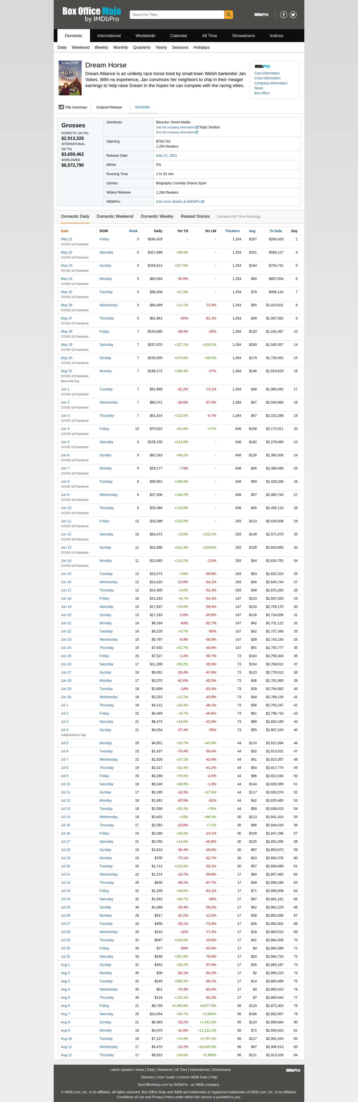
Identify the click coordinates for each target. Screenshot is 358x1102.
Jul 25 (65, 907)
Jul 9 (64, 776)
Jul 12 (65, 800)
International (109, 35)
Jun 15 (66, 574)
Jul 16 (65, 833)
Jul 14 (65, 817)
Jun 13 (66, 547)
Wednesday (108, 305)
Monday (105, 279)
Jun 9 (65, 495)
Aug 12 (66, 1055)
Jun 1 (65, 389)
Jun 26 (66, 664)
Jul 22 (65, 883)
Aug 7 (65, 1014)
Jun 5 (65, 442)
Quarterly (141, 47)
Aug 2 (65, 973)
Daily (62, 47)
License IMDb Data (192, 1077)
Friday (104, 239)
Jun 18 (66, 598)
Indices (276, 35)
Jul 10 (65, 784)
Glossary (147, 1077)
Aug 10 (66, 1039)
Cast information (267, 73)
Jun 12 (66, 534)
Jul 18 (65, 850)
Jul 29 (65, 940)
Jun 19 (66, 607)
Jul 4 (64, 730)
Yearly (161, 47)
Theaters (232, 231)
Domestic (74, 35)
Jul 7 (64, 759)
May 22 (66, 252)
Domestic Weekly (157, 216)
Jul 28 (65, 932)
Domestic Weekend (115, 216)
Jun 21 (66, 623)
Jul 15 (65, 825)
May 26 (66, 305)
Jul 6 (64, 751)
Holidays (201, 47)
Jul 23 (65, 891)
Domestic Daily (75, 216)
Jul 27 (65, 924)
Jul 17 (65, 841)
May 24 (66, 279)
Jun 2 (65, 402)
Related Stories (195, 216)
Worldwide (145, 35)
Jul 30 (65, 948)
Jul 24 (65, 899)
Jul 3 (64, 722)
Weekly (101, 47)
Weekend (81, 47)
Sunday (105, 265)
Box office (261, 93)
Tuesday (106, 292)
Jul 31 (65, 956)
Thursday (106, 318)
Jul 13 (65, 809)
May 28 (66, 331)
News (258, 88)
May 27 (66, 318)
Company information (270, 83)
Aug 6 (65, 1006)
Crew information (267, 78)
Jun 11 (66, 521)
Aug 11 (66, 1047)
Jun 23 (66, 639)
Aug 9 (65, 1030)
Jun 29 (66, 689)
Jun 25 (66, 656)
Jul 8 (64, 768)
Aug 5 (65, 997)
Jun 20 (66, 615)
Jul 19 (65, 858)
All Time (209, 35)
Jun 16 (66, 582)
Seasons (180, 47)
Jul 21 (65, 874)
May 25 (66, 292)
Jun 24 (66, 648)
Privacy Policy (163, 1097)
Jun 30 (66, 697)
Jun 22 (66, 631)
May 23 (66, 265)
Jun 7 (65, 468)
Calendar (178, 35)
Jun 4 (65, 429)
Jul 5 (64, 743)
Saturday (106, 252)
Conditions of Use (130, 1097)
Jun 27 (66, 672)
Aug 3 (65, 981)
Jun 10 (66, 508)
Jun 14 (66, 561)
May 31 (66, 371)
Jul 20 (65, 866)
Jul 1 (64, 705)
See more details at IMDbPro (180, 202)
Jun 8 (65, 481)
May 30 (66, 358)
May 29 (66, 345)
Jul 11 (65, 792)
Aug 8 (65, 1022)
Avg (252, 231)
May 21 (66, 239)
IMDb (200, 1085)
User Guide (166, 1077)
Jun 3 (65, 416)
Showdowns (243, 35)
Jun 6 (65, 455)
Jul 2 (64, 713)
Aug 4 (65, 989)
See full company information (177, 127)
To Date (275, 231)
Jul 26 (65, 915)
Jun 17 (66, 590)
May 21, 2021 (166, 155)
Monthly (120, 47)
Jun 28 (66, 680)
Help (213, 1077)
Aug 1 (65, 965)
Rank (133, 231)
